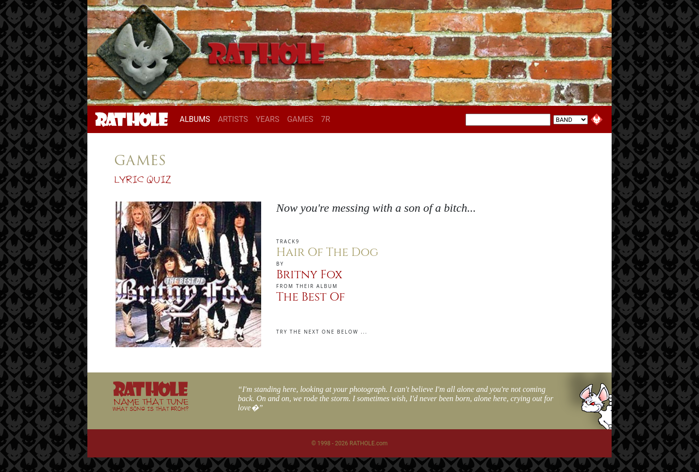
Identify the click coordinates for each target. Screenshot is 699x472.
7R (325, 119)
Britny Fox (309, 275)
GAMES (300, 119)
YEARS (268, 119)
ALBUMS (197, 119)
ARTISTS (233, 119)
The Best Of (310, 297)
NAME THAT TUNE (150, 404)
